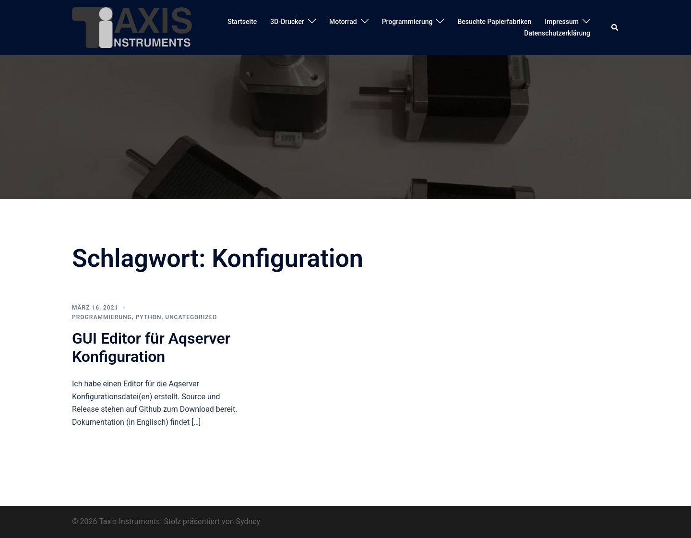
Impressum (562, 21)
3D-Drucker (287, 21)
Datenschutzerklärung (557, 33)
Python (149, 317)
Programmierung (407, 21)
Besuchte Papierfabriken (494, 21)
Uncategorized (191, 317)
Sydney (248, 521)
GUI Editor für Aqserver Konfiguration (151, 347)
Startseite (242, 21)
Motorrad (343, 21)
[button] (615, 27)
